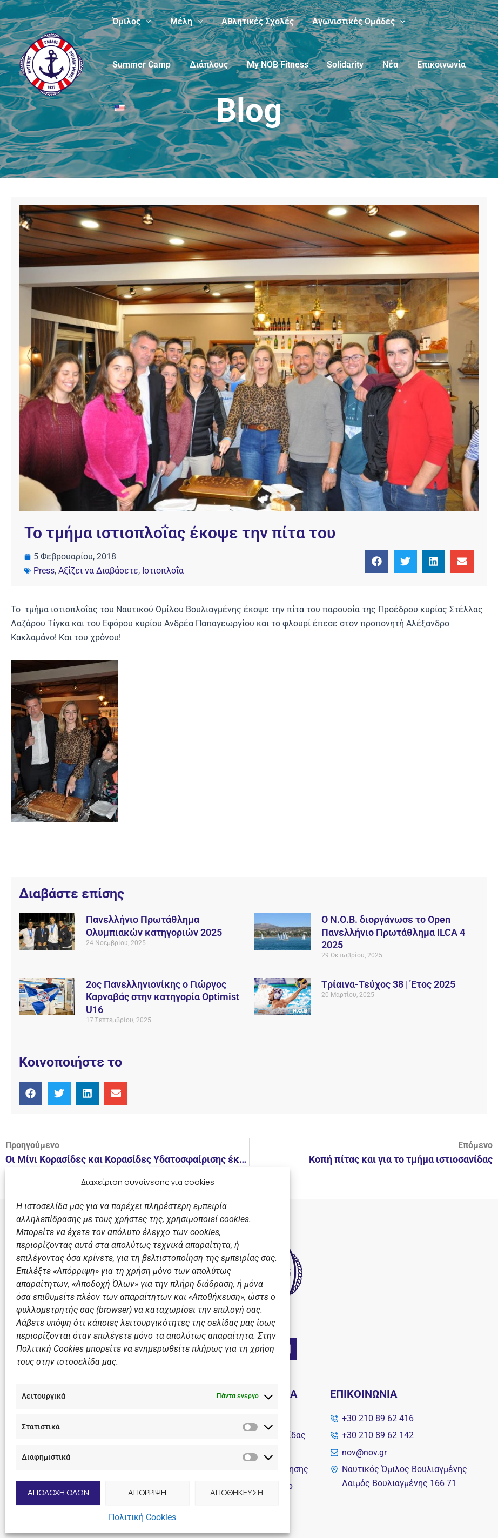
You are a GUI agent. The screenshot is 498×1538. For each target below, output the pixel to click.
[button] (376, 561)
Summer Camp (141, 64)
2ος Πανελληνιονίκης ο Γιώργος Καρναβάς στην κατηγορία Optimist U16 (162, 997)
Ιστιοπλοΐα (163, 570)
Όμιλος (131, 21)
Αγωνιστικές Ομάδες (354, 21)
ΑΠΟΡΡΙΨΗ (147, 1492)
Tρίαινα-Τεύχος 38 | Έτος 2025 (388, 984)
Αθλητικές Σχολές (254, 21)
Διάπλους (206, 64)
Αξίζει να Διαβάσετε (98, 570)
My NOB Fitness (274, 64)
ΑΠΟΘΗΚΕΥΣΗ (236, 1492)
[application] (145, 21)
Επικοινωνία (433, 64)
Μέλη (184, 21)
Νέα (384, 64)
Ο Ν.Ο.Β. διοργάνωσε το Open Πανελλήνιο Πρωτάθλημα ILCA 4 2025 (393, 932)
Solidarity (340, 64)
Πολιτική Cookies (142, 1517)
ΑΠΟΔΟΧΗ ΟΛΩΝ (58, 1492)
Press (44, 570)
